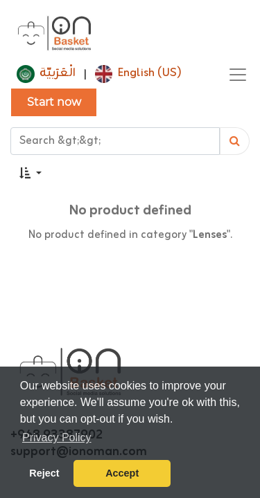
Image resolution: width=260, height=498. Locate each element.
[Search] (234, 141)
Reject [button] (44, 473)
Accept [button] (122, 473)
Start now (54, 102)
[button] (30, 173)
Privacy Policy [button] (57, 437)
